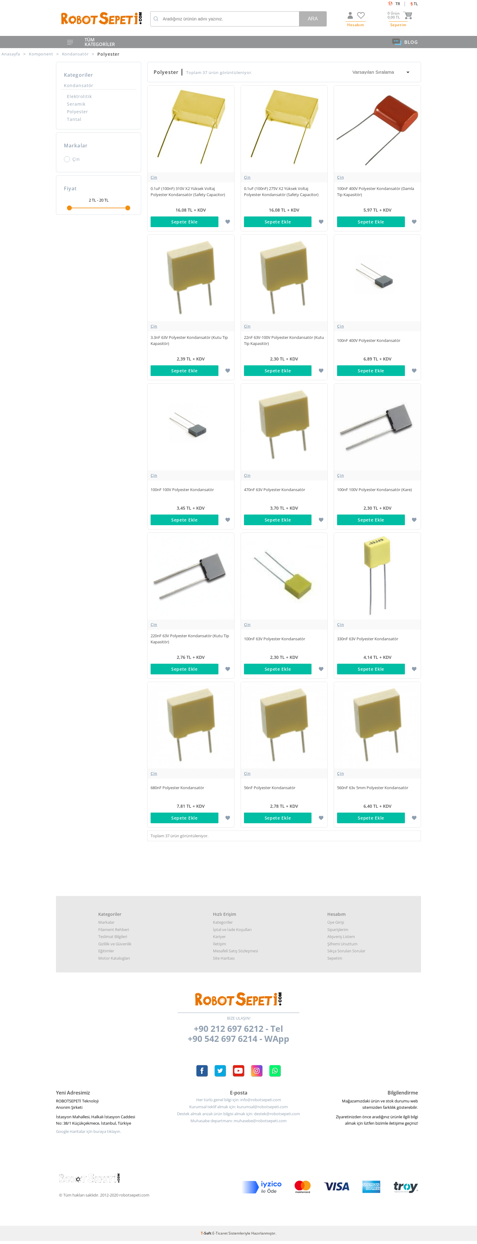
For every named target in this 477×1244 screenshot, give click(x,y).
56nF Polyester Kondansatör (269, 790)
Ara (313, 18)
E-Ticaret (220, 1236)
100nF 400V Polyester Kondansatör (368, 341)
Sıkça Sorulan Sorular (346, 954)
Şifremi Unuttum (342, 947)
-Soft (206, 1236)
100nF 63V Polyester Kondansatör (274, 640)
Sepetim (334, 961)
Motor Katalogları (114, 961)
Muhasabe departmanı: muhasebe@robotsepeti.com (238, 1124)
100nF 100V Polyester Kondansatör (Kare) (374, 491)
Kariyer (219, 939)
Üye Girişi (335, 925)
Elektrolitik (79, 96)
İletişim (219, 947)
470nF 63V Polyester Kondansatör (274, 491)
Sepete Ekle (184, 222)
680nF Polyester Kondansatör (177, 790)
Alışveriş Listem (341, 939)
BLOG (405, 42)
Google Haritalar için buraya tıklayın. (88, 1135)
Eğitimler (106, 954)
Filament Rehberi (113, 932)
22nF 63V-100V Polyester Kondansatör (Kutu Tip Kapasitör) (284, 341)
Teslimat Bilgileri (112, 939)
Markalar (106, 925)
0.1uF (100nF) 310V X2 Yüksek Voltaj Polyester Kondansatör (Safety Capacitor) (188, 191)
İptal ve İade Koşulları (232, 932)
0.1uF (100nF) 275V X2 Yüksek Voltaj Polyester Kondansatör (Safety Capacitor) (281, 191)
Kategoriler (223, 925)
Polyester (77, 111)
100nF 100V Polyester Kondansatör (182, 491)
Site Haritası (224, 961)
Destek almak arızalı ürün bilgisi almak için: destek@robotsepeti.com (238, 1117)
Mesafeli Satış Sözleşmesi (235, 954)
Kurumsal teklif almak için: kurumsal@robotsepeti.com (238, 1110)
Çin (72, 159)
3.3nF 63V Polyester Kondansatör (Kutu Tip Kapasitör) (189, 341)
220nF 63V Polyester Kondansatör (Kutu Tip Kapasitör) (190, 640)
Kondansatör (78, 85)
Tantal (74, 119)
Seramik (76, 104)
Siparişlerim (337, 932)
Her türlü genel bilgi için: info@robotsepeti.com (238, 1103)
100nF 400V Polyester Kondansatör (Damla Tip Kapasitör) (375, 191)
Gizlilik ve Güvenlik (114, 947)
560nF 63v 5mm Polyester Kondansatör (372, 790)
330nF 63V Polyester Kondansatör (367, 640)
